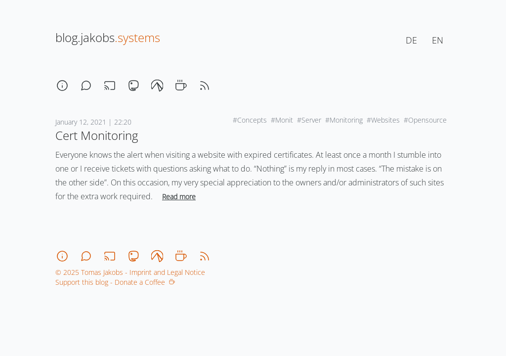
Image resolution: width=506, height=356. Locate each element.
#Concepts (250, 120)
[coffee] (181, 85)
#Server (309, 120)
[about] (62, 85)
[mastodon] (133, 85)
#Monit (282, 120)
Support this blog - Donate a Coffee (115, 282)
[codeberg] (157, 85)
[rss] (204, 85)
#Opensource (425, 120)
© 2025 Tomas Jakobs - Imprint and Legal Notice (130, 272)
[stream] (110, 85)
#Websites (383, 120)
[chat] (86, 85)
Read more (179, 196)
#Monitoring (344, 120)
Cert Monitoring (96, 135)
